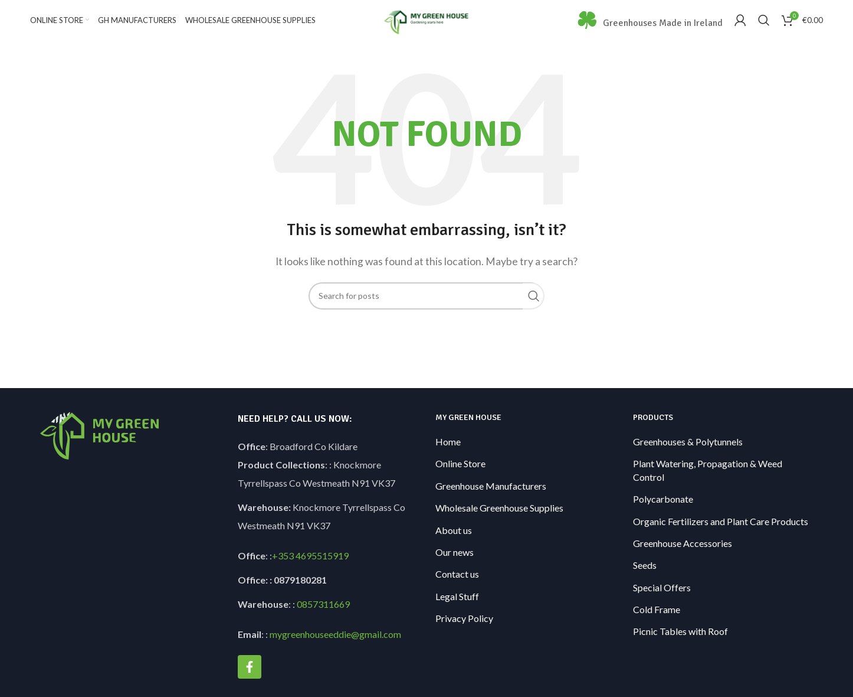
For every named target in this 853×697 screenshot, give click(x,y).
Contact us (457, 584)
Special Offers (662, 597)
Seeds (645, 575)
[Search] (764, 25)
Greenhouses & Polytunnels (688, 452)
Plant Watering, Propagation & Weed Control (707, 480)
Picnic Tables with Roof (680, 641)
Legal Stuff (457, 606)
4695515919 (321, 566)
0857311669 (323, 614)
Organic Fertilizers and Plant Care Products (720, 531)
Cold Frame (656, 620)
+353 (283, 566)
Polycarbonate (663, 509)
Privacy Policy (464, 628)
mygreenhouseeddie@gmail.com (335, 644)
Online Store (460, 474)
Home (448, 452)
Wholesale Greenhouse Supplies (499, 518)
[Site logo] (426, 24)
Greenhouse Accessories (682, 553)
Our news (454, 562)
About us (453, 540)
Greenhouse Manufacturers (490, 495)
